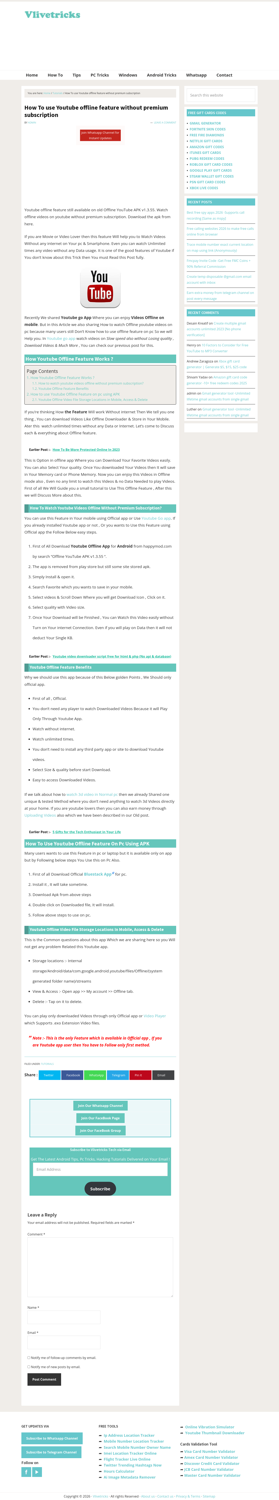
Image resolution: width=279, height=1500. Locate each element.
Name (33, 1307)
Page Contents (42, 371)
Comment (36, 1234)
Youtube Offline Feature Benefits (63, 388)
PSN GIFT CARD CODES (207, 182)
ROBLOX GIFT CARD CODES (211, 164)
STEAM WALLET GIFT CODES (212, 176)
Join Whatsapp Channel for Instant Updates (100, 135)
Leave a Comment (165, 122)
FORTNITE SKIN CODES (207, 129)
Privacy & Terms (188, 1496)
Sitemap (209, 1496)
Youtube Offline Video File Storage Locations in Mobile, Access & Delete (92, 399)
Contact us (165, 1496)
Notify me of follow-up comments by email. (63, 1357)
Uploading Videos (40, 815)
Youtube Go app (156, 518)
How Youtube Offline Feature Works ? (62, 377)
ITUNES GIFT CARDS (205, 152)
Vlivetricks (51, 14)
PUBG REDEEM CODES (207, 158)
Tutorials (47, 1064)
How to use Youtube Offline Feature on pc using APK (75, 394)
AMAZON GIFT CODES (207, 147)
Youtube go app (61, 338)
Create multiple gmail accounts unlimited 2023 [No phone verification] (216, 329)
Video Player (155, 1016)
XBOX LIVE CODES (204, 188)
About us (148, 1496)
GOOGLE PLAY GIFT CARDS (211, 170)
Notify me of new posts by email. (55, 1367)
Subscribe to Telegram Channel (51, 1452)
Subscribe (100, 1189)
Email (32, 1332)
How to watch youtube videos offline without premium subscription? (90, 383)
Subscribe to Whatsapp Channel (52, 1438)
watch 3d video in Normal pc (92, 794)
